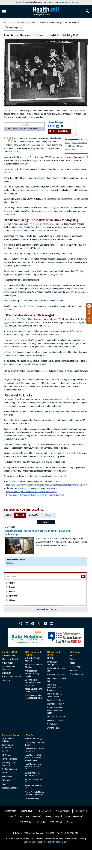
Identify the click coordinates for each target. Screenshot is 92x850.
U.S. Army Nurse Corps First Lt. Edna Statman (58, 399)
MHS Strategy (7, 663)
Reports (5, 784)
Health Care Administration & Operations (53, 687)
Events (12, 587)
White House (55, 821)
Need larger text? (14, 27)
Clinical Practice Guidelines (8, 740)
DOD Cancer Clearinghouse (52, 663)
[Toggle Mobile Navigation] (4, 11)
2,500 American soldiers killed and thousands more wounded (65, 199)
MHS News (75, 652)
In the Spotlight (75, 666)
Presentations (7, 776)
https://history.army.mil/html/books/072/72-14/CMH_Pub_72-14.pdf (31, 491)
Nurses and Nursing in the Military (76, 144)
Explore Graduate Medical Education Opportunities (34, 793)
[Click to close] (89, 306)
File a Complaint (31, 798)
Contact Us (6, 680)
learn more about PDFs (56, 842)
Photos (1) (20, 515)
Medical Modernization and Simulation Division (33, 696)
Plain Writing (24, 821)
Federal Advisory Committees (8, 668)
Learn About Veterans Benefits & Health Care (33, 765)
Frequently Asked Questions (8, 764)
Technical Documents (10, 788)
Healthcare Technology (55, 704)
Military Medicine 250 (74, 148)
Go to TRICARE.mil (32, 738)
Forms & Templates (9, 759)
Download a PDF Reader (33, 842)
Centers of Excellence (55, 700)
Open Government (73, 816)
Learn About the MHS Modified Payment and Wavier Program (33, 758)
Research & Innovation (55, 720)
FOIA (11, 816)
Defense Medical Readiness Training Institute (32, 673)
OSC (68, 821)
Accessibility (79, 811)
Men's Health (52, 724)
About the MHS (9, 652)
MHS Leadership (8, 655)
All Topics (51, 658)
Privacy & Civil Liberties (56, 716)
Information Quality (52, 816)
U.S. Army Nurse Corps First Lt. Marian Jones (21, 319)
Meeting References (9, 769)
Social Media (74, 670)
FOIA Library (7, 755)
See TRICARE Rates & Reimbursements (33, 774)
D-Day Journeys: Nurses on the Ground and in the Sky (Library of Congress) (35, 495)
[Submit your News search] (83, 576)
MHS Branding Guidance (11, 676)
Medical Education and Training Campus (33, 690)
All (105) (8, 515)
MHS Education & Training (33, 653)
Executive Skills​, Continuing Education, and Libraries (33, 682)
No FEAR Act (43, 811)
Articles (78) (33, 515)
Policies (5, 772)
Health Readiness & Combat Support (54, 695)
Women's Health (53, 728)
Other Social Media (58, 131)
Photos (12, 591)
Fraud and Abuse (61, 811)
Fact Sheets (6, 751)
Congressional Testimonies (7, 746)
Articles (12, 583)
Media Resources (76, 674)
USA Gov (39, 821)
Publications (6, 780)
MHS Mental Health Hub (56, 674)
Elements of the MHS (10, 659)
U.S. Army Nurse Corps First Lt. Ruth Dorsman (28, 224)
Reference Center (10, 735)
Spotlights (13, 596)
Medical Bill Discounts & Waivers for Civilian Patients (56, 710)
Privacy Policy (25, 811)
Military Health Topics (54, 653)
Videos (12, 600)
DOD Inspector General (29, 816)
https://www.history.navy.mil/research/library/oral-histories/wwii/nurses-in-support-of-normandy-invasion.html (46, 485)
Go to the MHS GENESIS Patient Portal (34, 750)
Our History (10, 563)
